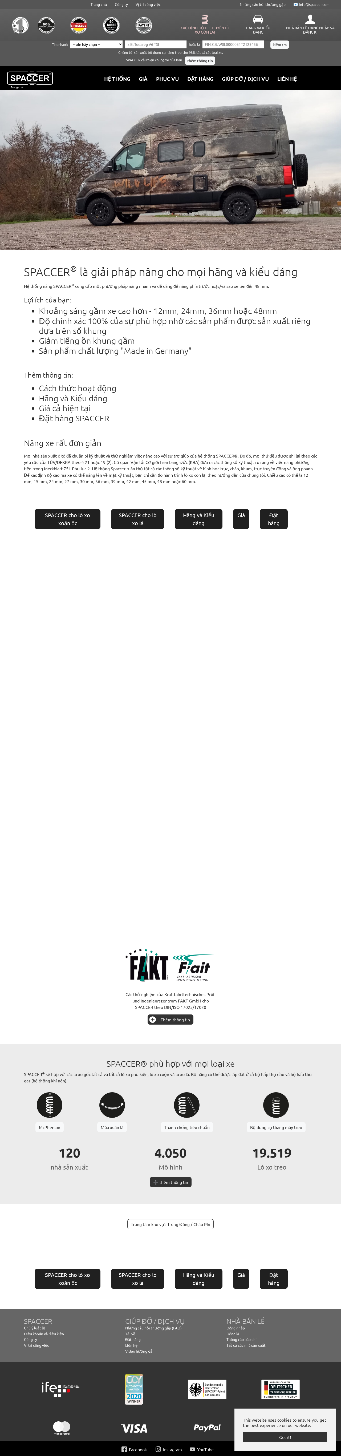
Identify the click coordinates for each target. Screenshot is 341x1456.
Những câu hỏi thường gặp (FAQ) (153, 1327)
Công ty (121, 4)
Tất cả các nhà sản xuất (246, 1345)
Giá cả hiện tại (65, 408)
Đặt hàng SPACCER (74, 418)
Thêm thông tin (175, 1019)
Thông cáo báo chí (241, 1339)
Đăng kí (232, 1333)
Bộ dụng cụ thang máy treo (276, 1127)
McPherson (49, 1127)
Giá (241, 515)
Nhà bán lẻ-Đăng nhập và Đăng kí (310, 29)
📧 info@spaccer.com (311, 4)
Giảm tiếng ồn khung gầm (87, 340)
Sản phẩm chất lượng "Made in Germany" (115, 351)
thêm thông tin (200, 60)
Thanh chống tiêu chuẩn (187, 1127)
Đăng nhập (235, 1327)
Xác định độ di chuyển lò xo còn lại (205, 29)
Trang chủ (99, 4)
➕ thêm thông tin (170, 1182)
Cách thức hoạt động (77, 388)
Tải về (130, 1333)
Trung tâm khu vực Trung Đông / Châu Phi (170, 1224)
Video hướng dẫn (140, 1351)
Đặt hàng (133, 1339)
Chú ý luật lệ (34, 1327)
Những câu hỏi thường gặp (263, 4)
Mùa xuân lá (112, 1127)
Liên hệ (131, 1345)
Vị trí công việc (148, 4)
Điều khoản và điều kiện (44, 1333)
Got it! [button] (285, 1437)
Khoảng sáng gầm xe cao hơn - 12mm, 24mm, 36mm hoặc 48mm (158, 311)
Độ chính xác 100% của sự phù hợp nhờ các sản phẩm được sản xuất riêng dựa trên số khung (175, 326)
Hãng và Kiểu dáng (258, 29)
